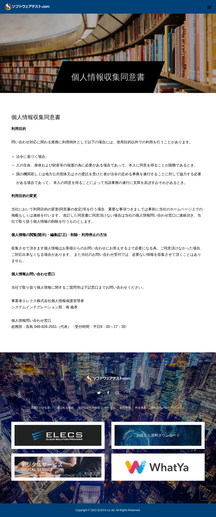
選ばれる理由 (65, 407)
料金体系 (140, 407)
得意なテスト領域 (89, 407)
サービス (109, 407)
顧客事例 (125, 407)
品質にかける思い (42, 407)
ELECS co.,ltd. (106, 510)
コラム (181, 407)
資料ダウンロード (161, 407)
